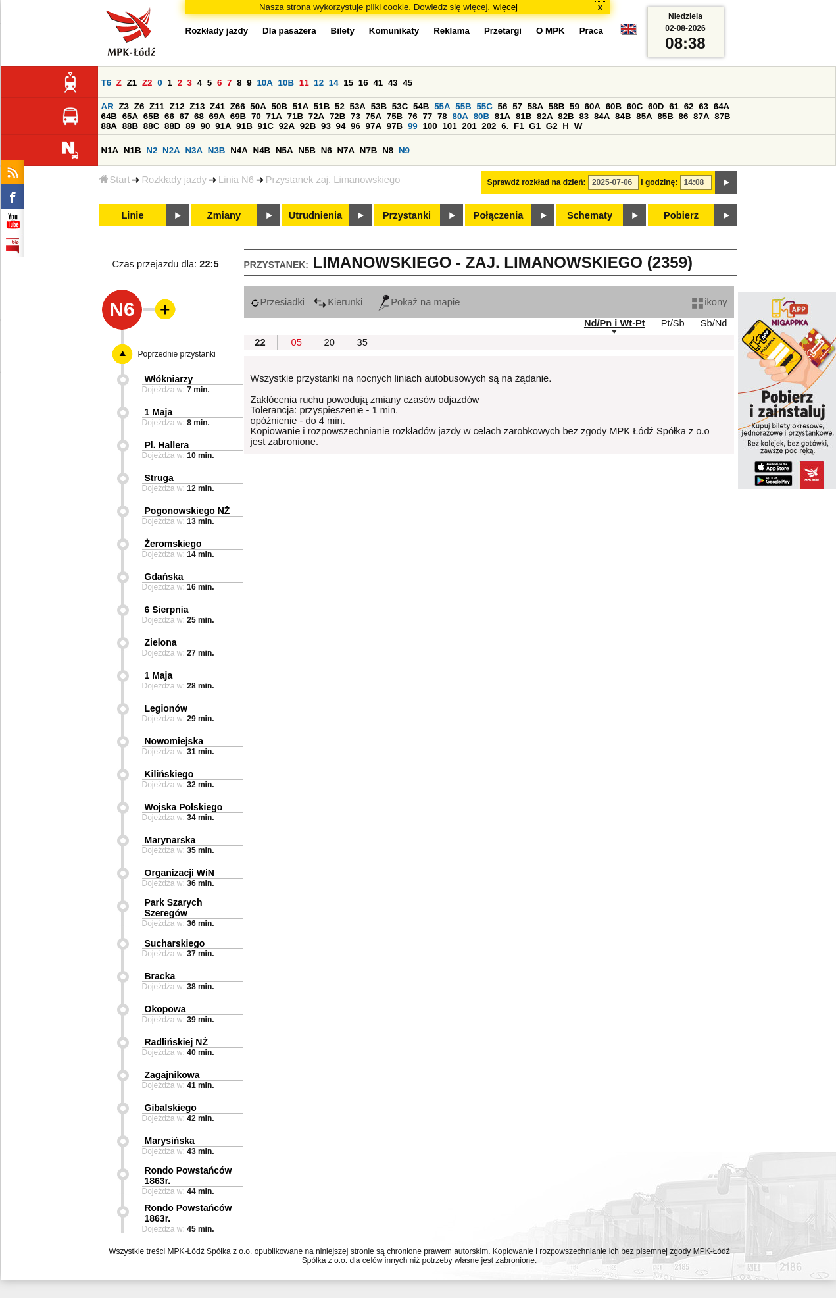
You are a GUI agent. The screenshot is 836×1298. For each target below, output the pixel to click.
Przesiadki (278, 302)
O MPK (550, 31)
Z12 (177, 106)
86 (684, 116)
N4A (239, 150)
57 (517, 106)
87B (722, 116)
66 (169, 116)
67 (184, 116)
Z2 (147, 83)
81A (502, 116)
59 (574, 106)
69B (238, 116)
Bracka (160, 976)
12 (319, 83)
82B (566, 116)
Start (114, 179)
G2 (552, 126)
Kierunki (338, 302)
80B (481, 116)
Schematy (589, 215)
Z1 (132, 83)
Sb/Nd (714, 323)
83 (584, 116)
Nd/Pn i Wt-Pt (614, 323)
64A (721, 106)
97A (373, 126)
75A (373, 116)
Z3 (123, 106)
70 (256, 116)
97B (395, 126)
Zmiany (224, 215)
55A (442, 106)
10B (286, 83)
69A (217, 116)
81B (523, 116)
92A (287, 126)
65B (151, 116)
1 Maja (159, 412)
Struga (159, 478)
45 (407, 83)
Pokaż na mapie (419, 302)
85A (644, 116)
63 (703, 106)
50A (258, 106)
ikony (709, 302)
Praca (591, 31)
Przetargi (503, 31)
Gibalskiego (171, 1108)
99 (413, 126)
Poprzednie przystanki (177, 354)
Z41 (217, 106)
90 (205, 126)
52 (340, 106)
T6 (106, 83)
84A (602, 116)
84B (623, 116)
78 (442, 116)
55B (463, 106)
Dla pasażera (289, 31)
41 (378, 83)
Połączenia (499, 215)
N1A (110, 150)
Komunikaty (394, 31)
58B (556, 106)
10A (264, 83)
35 (362, 342)
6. (504, 126)
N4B (262, 150)
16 (363, 83)
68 (199, 116)
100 (429, 126)
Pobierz (681, 215)
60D (656, 106)
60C (635, 106)
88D (172, 126)
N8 (387, 150)
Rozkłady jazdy (174, 179)
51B (322, 106)
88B (130, 126)
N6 (326, 150)
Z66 (237, 106)
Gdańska (164, 576)
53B (379, 106)
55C (484, 106)
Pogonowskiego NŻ (187, 511)
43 (393, 83)
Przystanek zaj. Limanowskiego (333, 179)
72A (316, 116)
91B (244, 126)
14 (334, 83)
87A (701, 116)
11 (304, 83)
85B (665, 116)
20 (329, 342)
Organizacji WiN (179, 873)
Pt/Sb (673, 323)
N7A (346, 150)
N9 (404, 150)
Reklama (451, 31)
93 (326, 126)
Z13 (197, 106)
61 (674, 106)
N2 (151, 150)
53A (358, 106)
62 (689, 106)
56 (503, 106)
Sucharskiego (175, 943)
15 (348, 83)
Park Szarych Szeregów (174, 907)
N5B (307, 150)
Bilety (343, 31)
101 (449, 126)
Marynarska (170, 840)
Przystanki (407, 215)
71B (295, 116)
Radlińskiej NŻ (176, 1042)
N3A (194, 150)
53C (400, 106)
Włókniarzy (169, 379)
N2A (171, 150)
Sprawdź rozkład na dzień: (536, 182)
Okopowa (165, 1009)
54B (421, 106)
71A (274, 116)
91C (266, 126)
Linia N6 (236, 179)
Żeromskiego (173, 543)
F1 (519, 126)
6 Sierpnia (167, 609)
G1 (535, 126)
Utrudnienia (315, 215)
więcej (505, 7)
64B (109, 116)
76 (413, 116)
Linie (132, 215)
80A (460, 116)
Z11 (156, 106)
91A (223, 126)
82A (545, 116)
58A (535, 106)
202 (488, 126)
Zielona (161, 642)
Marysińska (170, 1140)
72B (337, 116)
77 (427, 116)
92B (308, 126)
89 (190, 126)
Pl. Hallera (167, 445)
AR (107, 106)
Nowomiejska (174, 741)
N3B (217, 150)
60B (614, 106)
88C (151, 126)
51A (300, 106)
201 (469, 126)
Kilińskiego (169, 774)
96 (355, 126)
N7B (369, 150)
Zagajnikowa (172, 1075)
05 (296, 342)
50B (279, 106)
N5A (284, 150)
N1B (132, 150)
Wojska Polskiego (184, 807)
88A (109, 126)
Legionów (166, 708)
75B (395, 116)
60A (593, 106)
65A (130, 116)
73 (355, 116)
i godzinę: (659, 182)
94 (341, 126)
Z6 (139, 106)
